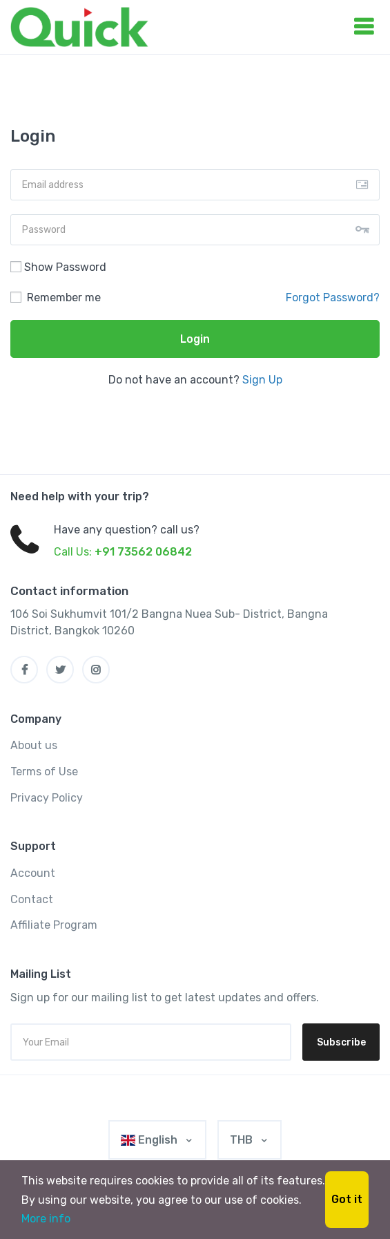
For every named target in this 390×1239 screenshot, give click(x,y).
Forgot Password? (333, 297)
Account (32, 873)
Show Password (58, 267)
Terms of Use (44, 771)
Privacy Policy (46, 797)
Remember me (55, 297)
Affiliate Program (53, 924)
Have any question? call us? (126, 529)
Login (195, 339)
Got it (346, 1199)
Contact (31, 899)
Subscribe (341, 1042)
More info (45, 1218)
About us (33, 745)
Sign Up (262, 379)
